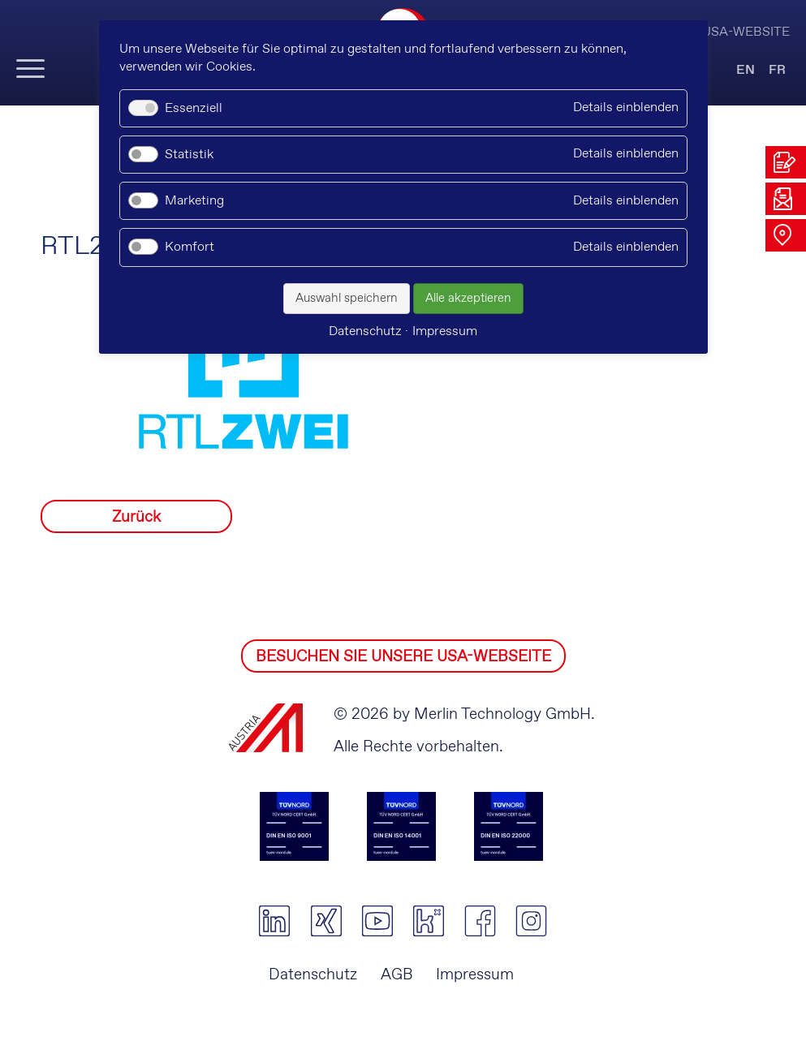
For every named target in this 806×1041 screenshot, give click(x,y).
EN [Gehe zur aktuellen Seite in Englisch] (745, 70)
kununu (428, 920)
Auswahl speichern (346, 298)
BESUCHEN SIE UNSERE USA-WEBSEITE (403, 657)
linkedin (274, 920)
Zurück (136, 517)
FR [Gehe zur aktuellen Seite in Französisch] (777, 70)
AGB (397, 975)
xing (325, 920)
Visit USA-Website (728, 32)
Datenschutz (313, 975)
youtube (377, 920)
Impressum (475, 975)
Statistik (189, 154)
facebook (480, 920)
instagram (531, 920)
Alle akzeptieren (468, 298)
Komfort (189, 247)
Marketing (194, 200)
